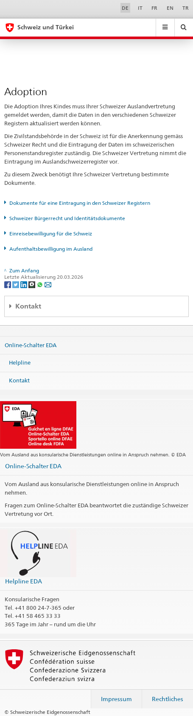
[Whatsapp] (40, 284)
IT (140, 8)
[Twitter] (16, 284)
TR (185, 8)
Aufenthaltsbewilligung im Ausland (50, 249)
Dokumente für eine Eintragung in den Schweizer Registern (79, 203)
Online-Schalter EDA (30, 345)
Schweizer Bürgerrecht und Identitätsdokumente (67, 218)
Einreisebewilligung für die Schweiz (50, 233)
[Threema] (32, 284)
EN (170, 8)
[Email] (48, 284)
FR (154, 8)
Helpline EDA (23, 581)
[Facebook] (8, 284)
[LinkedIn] (24, 284)
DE (125, 8)
